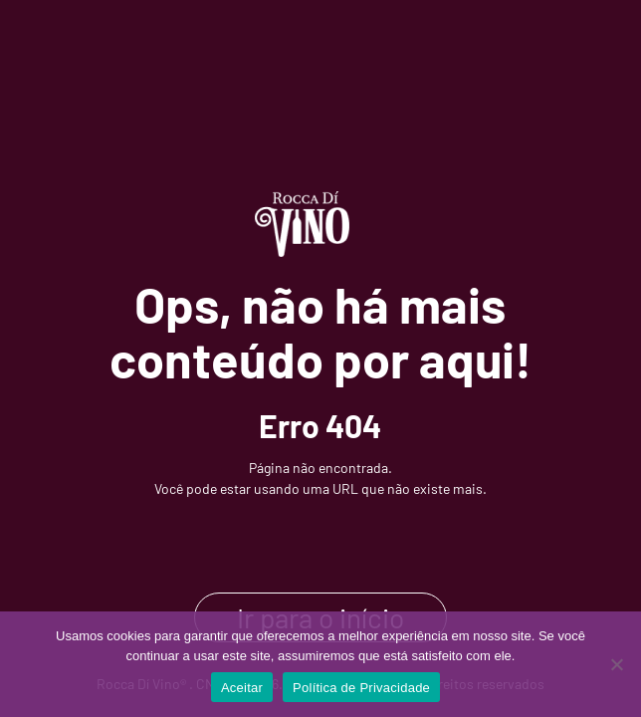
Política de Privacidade (361, 687)
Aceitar (242, 687)
